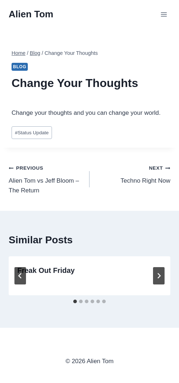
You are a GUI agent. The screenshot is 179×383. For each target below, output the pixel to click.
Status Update (32, 132)
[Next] (159, 275)
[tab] (75, 301)
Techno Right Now (133, 173)
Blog (19, 66)
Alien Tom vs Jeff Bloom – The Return (46, 178)
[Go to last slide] (20, 275)
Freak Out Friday (46, 270)
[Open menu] (163, 14)
